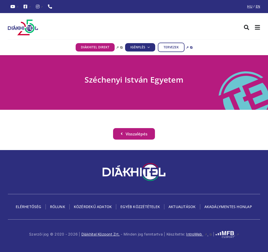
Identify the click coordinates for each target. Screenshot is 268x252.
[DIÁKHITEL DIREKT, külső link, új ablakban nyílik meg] (99, 47)
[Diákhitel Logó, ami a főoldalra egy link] (71, 27)
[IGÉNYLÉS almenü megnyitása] (147, 47)
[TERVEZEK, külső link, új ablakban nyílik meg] (175, 47)
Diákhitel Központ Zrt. (100, 234)
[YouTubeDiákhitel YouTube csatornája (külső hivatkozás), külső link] (14, 7)
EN (258, 6)
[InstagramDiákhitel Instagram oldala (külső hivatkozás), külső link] (39, 7)
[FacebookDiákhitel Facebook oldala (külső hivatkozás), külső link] (27, 7)
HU (249, 6)
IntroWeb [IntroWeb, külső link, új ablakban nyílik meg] (199, 234)
